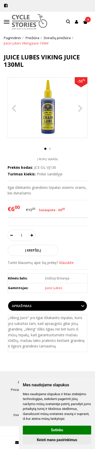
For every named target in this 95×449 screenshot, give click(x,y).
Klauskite (66, 262)
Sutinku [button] (57, 430)
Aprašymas (22, 306)
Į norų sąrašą (47, 159)
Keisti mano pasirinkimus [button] (57, 440)
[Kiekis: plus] (31, 235)
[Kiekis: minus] (11, 235)
